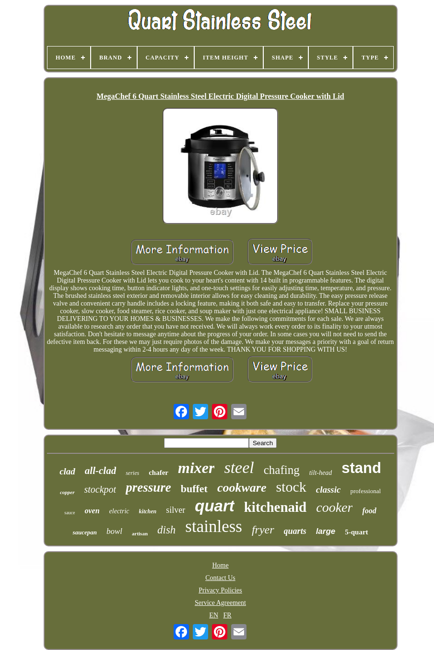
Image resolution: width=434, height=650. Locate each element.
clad (67, 471)
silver (175, 510)
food (369, 511)
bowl (114, 531)
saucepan (84, 532)
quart (215, 506)
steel (239, 467)
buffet (194, 489)
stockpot (100, 489)
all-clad (100, 470)
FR (227, 615)
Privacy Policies (220, 590)
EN (213, 615)
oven (91, 511)
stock (291, 487)
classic (328, 490)
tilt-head (320, 472)
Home (220, 565)
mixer (196, 467)
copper (67, 492)
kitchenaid (275, 507)
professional (365, 491)
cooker (334, 507)
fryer (263, 529)
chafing (282, 469)
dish (166, 530)
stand (361, 468)
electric (119, 511)
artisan (140, 533)
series (132, 473)
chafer (158, 472)
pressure (148, 487)
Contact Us (220, 577)
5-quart (356, 532)
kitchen (148, 511)
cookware (242, 488)
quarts (295, 531)
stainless (213, 526)
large (326, 531)
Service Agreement (220, 602)
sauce (69, 512)
